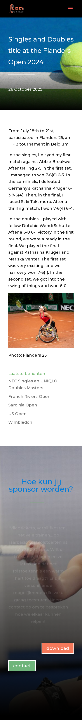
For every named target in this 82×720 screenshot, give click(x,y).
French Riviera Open (29, 396)
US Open (17, 413)
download (57, 648)
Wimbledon (20, 422)
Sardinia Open (22, 405)
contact (22, 665)
